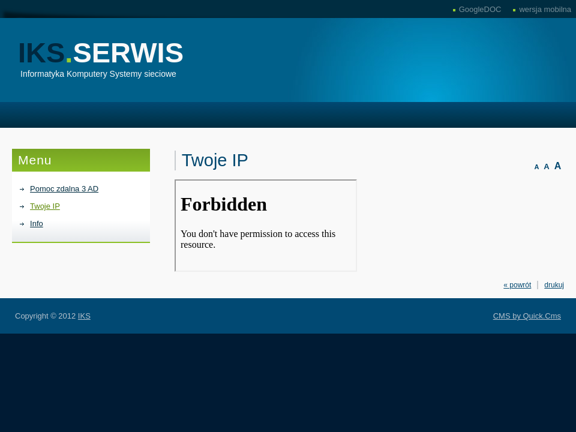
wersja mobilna (545, 9)
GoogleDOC (480, 9)
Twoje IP (45, 206)
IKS (101, 52)
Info (36, 223)
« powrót (517, 285)
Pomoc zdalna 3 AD (64, 188)
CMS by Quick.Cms (527, 315)
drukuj (554, 285)
